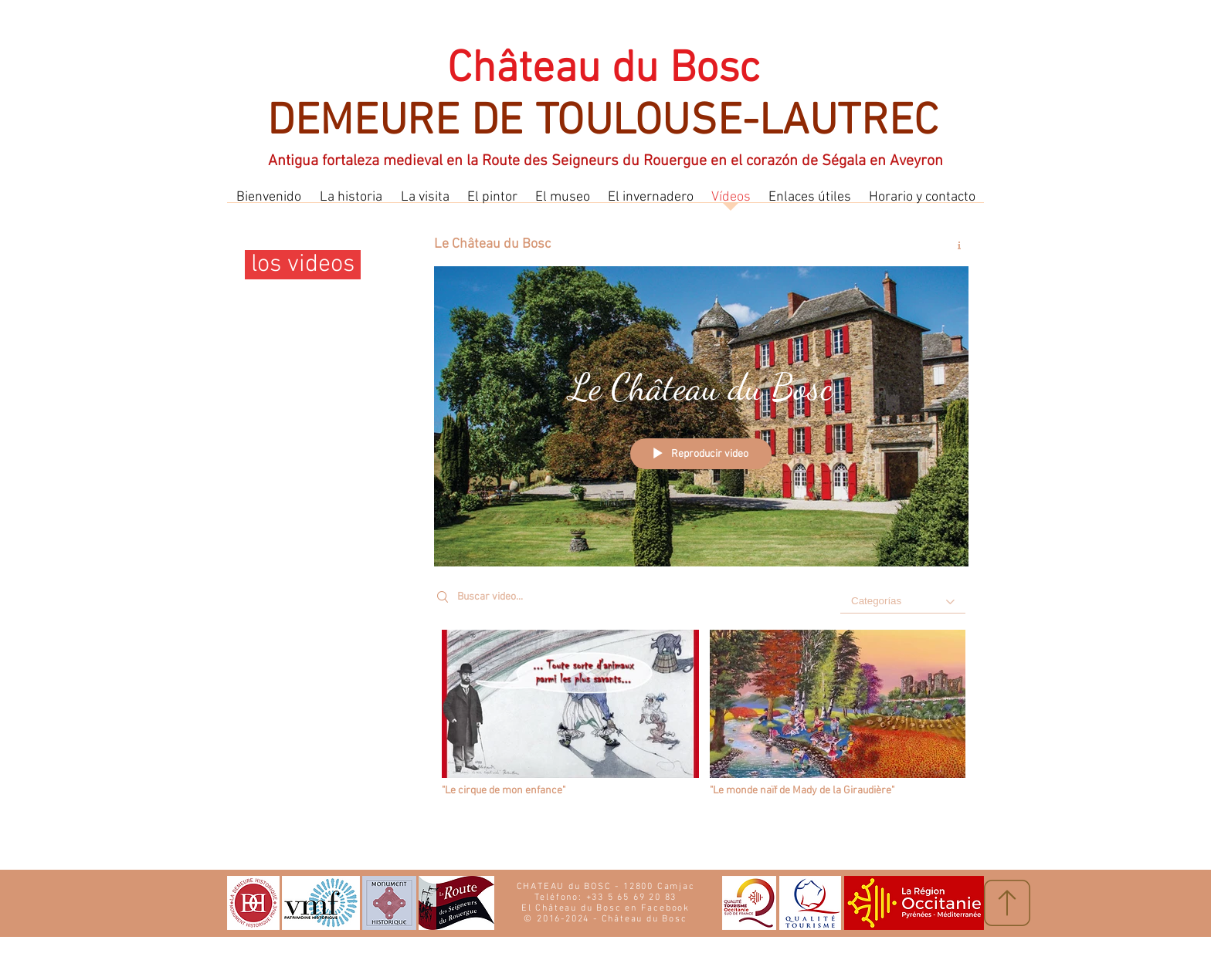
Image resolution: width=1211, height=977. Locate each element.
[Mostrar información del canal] (953, 245)
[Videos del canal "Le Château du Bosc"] (701, 717)
